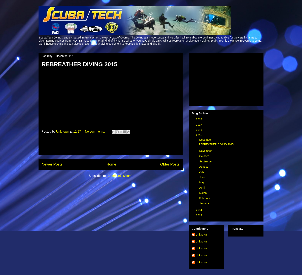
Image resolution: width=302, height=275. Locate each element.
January (204, 203)
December (205, 139)
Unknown (201, 234)
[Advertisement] (110, 146)
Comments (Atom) (120, 175)
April (202, 187)
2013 (199, 215)
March (203, 193)
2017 (199, 124)
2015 (199, 135)
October (204, 156)
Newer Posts (52, 164)
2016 (199, 129)
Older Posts (170, 164)
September (206, 161)
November (205, 150)
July (202, 171)
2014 (199, 209)
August (203, 166)
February (205, 198)
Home (111, 164)
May (202, 182)
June (202, 177)
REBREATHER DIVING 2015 (79, 64)
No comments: (95, 131)
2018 (199, 119)
